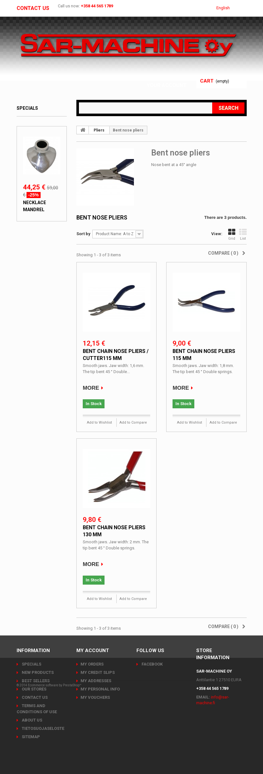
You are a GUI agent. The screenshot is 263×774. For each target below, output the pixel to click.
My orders (92, 664)
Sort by (83, 233)
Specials (27, 108)
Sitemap (30, 736)
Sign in (179, 78)
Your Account (168, 85)
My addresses (96, 680)
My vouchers (95, 697)
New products (37, 672)
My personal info (100, 689)
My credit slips (98, 672)
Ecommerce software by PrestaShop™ (54, 756)
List (243, 234)
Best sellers (35, 680)
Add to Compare (133, 422)
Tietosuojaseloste (42, 728)
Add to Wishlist (99, 422)
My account (92, 650)
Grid (231, 234)
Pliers (99, 130)
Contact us (33, 8)
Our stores (33, 689)
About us (31, 720)
